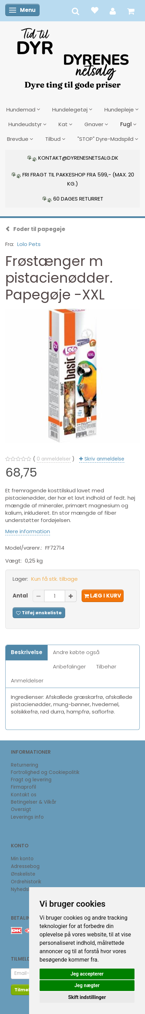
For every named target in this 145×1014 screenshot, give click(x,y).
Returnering (24, 765)
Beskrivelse (26, 652)
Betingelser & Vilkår (33, 802)
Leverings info (27, 817)
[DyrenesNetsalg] (72, 56)
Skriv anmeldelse (103, 459)
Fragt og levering (31, 779)
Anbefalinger (69, 666)
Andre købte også (76, 652)
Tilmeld (23, 989)
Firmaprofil (23, 787)
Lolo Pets (29, 244)
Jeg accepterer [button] (86, 974)
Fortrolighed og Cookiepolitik (45, 772)
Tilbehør (106, 666)
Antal (21, 595)
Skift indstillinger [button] (87, 997)
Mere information (27, 531)
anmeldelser (54, 459)
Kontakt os (23, 794)
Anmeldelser (27, 680)
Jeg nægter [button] (86, 985)
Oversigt (21, 809)
